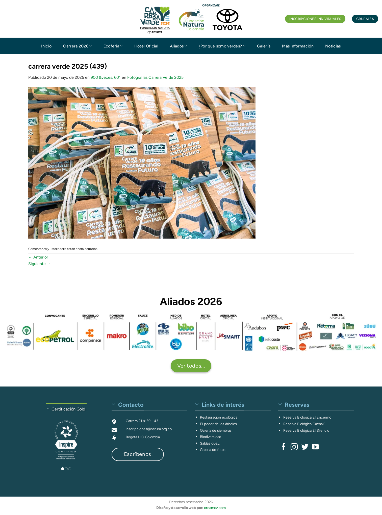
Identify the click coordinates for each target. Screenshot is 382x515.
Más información (298, 46)
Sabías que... (210, 443)
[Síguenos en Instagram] (294, 447)
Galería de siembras (216, 430)
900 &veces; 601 (106, 77)
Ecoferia (113, 45)
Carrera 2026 (77, 45)
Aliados (178, 45)
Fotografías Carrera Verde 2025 (155, 77)
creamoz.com (215, 507)
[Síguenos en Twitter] (304, 447)
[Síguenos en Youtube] (315, 447)
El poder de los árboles (218, 424)
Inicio (46, 46)
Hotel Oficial (146, 46)
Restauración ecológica (218, 417)
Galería (263, 46)
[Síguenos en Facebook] (283, 447)
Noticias (333, 46)
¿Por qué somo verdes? (222, 45)
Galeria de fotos (212, 449)
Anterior (38, 257)
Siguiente (39, 263)
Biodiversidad (210, 436)
